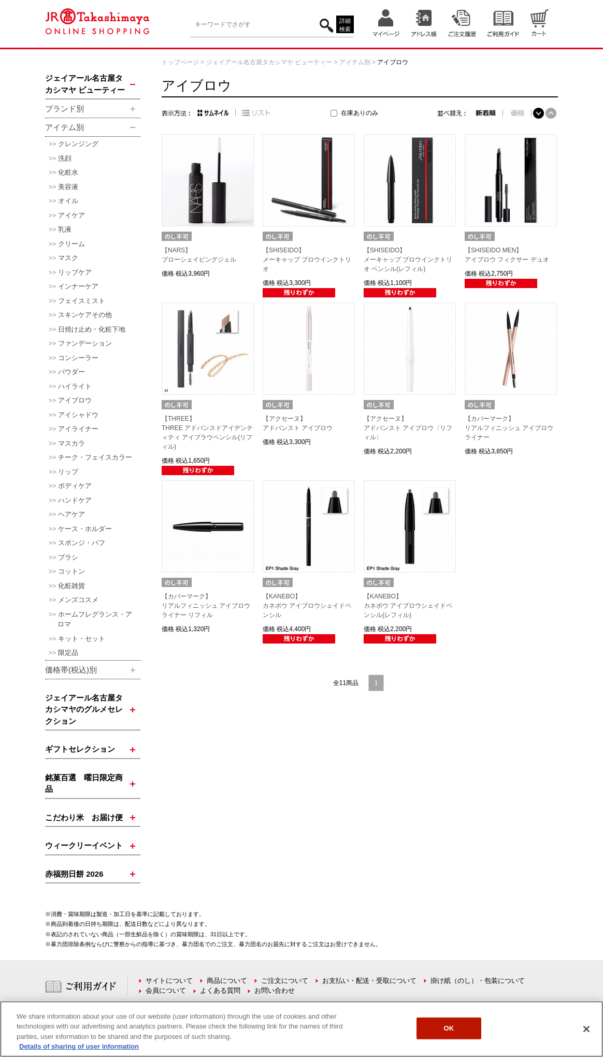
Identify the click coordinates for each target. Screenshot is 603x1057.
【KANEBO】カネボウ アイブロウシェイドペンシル (307, 606)
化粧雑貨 (71, 586)
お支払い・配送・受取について (369, 980)
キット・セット (81, 638)
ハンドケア (75, 500)
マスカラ (71, 443)
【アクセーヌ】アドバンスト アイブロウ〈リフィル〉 (408, 428)
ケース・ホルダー (85, 529)
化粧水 (68, 172)
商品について (227, 980)
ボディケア (75, 486)
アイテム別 (354, 62)
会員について (166, 990)
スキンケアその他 (85, 315)
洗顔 (64, 158)
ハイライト (75, 386)
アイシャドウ (78, 415)
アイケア (71, 215)
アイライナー (78, 429)
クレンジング (78, 144)
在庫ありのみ (359, 113)
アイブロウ (75, 400)
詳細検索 (345, 25)
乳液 (64, 229)
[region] (301, 1029)
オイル (68, 201)
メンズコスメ (78, 600)
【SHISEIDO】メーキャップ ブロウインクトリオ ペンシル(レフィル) (408, 260)
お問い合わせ (274, 990)
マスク (68, 258)
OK (449, 1028)
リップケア (75, 272)
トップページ (180, 62)
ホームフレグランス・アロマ (95, 619)
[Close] (586, 1029)
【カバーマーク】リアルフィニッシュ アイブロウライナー (509, 428)
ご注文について (284, 980)
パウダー (71, 372)
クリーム (71, 244)
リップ (68, 472)
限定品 (68, 652)
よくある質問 (220, 990)
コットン (71, 571)
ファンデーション (85, 343)
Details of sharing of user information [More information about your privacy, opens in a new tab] (79, 1046)
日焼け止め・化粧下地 (91, 329)
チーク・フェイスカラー (95, 457)
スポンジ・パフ (81, 543)
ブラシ (68, 557)
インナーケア (78, 286)
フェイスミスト (81, 301)
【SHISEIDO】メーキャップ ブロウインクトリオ (307, 260)
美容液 (68, 187)
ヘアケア (71, 514)
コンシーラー (78, 358)
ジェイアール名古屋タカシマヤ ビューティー (269, 62)
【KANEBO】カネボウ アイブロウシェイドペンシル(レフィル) (408, 606)
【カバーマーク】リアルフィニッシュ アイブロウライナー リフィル (206, 606)
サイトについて (169, 980)
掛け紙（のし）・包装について (477, 980)
